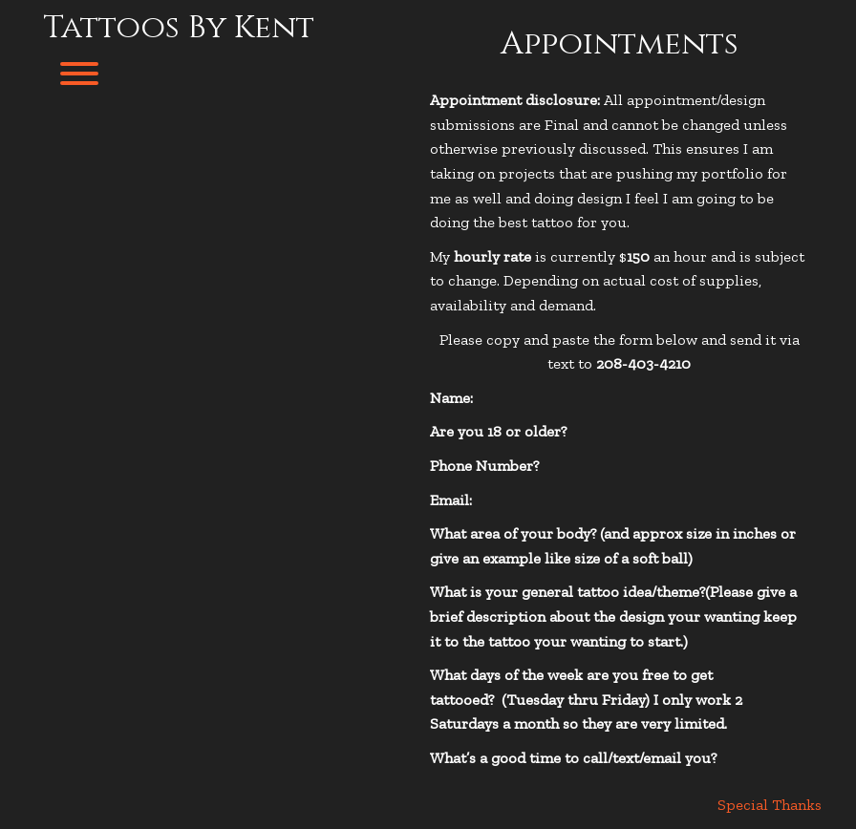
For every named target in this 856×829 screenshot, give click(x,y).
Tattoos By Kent (178, 28)
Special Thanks (769, 805)
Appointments (619, 44)
